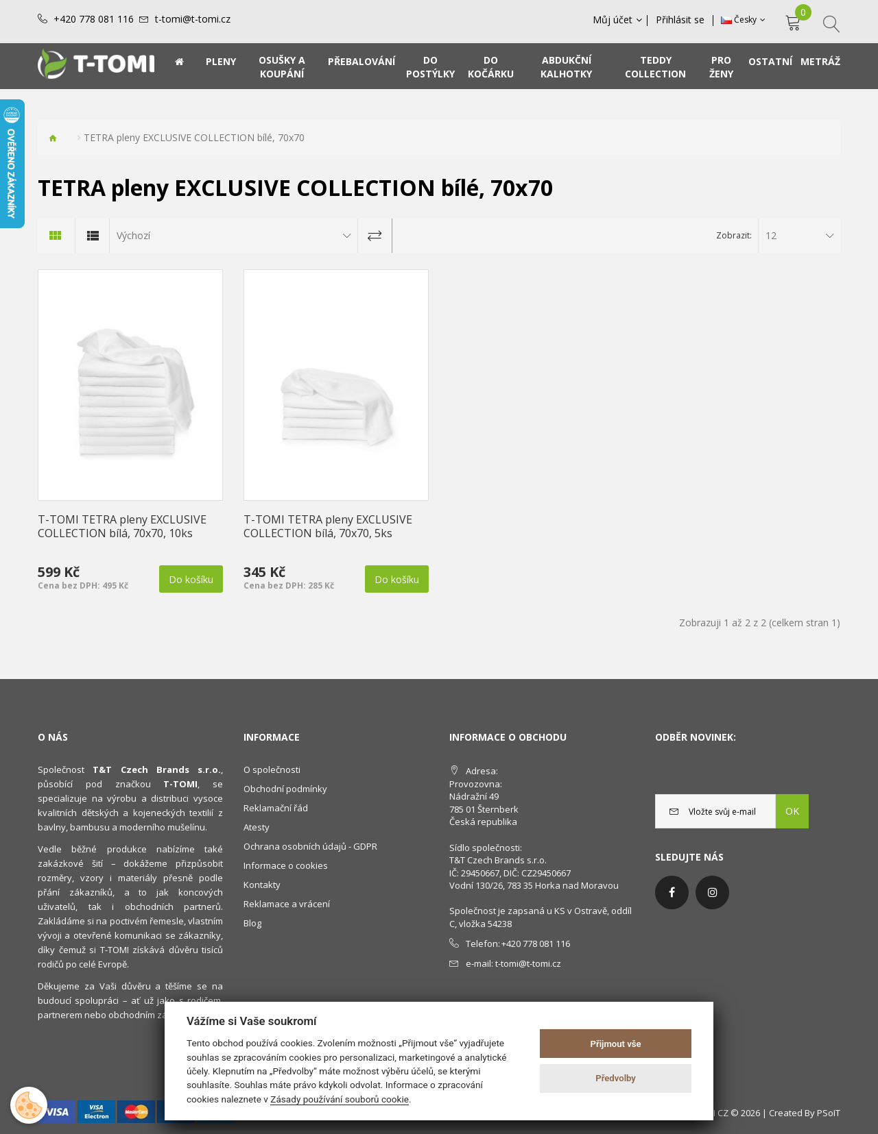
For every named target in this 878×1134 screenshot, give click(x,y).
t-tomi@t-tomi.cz (192, 19)
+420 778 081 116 (94, 19)
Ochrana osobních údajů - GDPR (310, 846)
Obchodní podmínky (285, 788)
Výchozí (133, 235)
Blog (252, 923)
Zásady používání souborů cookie (339, 1099)
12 (771, 235)
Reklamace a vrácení (287, 904)
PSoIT (828, 1113)
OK (792, 810)
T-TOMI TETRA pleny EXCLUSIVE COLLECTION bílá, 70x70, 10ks (122, 526)
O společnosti (272, 769)
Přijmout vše (616, 1044)
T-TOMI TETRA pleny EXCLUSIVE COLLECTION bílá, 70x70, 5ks (328, 526)
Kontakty (262, 884)
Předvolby (615, 1078)
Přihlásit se (681, 19)
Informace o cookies (286, 865)
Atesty (257, 827)
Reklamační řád (276, 808)
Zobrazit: (734, 235)
